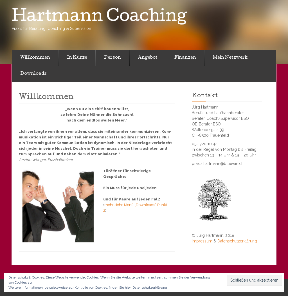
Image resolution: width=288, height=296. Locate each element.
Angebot (148, 58)
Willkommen (35, 58)
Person (112, 58)
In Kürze (77, 58)
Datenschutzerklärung (237, 241)
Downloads (33, 74)
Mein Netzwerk (230, 58)
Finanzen (185, 58)
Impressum (202, 241)
